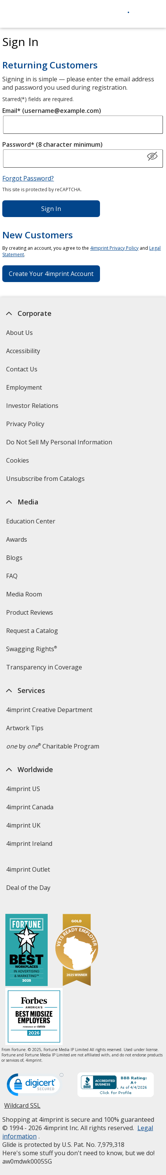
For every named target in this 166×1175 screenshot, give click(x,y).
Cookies (18, 462)
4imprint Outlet (28, 869)
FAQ (12, 576)
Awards (16, 539)
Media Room (24, 594)
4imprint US (23, 789)
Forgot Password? (28, 178)
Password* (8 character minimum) (52, 144)
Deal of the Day (28, 887)
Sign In (51, 209)
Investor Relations (33, 408)
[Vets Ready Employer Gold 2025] (77, 951)
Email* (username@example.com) (51, 110)
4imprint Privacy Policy (114, 248)
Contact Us (21, 369)
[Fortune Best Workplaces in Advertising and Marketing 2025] (27, 951)
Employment (24, 387)
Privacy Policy (26, 426)
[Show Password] (152, 156)
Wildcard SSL (22, 1108)
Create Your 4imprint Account (51, 274)
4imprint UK (23, 825)
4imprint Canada (29, 807)
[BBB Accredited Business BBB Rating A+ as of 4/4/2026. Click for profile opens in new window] (116, 1085)
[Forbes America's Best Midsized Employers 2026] (34, 1017)
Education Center (30, 521)
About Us (19, 332)
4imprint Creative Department (49, 710)
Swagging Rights (31, 649)
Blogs (14, 557)
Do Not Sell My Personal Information (60, 444)
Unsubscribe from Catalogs (46, 481)
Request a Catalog (32, 630)
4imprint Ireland (29, 843)
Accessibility (23, 351)
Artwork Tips (25, 728)
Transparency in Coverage (45, 669)
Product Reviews (29, 612)
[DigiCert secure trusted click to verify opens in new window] (35, 1086)
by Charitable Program (52, 746)
